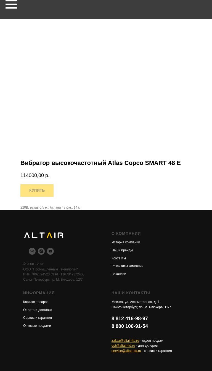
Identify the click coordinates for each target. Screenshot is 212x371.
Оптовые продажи (37, 326)
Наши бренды (122, 250)
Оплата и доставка (37, 310)
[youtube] (50, 253)
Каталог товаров (36, 302)
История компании (126, 242)
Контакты (119, 258)
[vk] (32, 253)
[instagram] (41, 253)
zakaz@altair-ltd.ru (125, 341)
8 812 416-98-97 (130, 318)
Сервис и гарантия (37, 318)
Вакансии (119, 274)
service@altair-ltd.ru (126, 351)
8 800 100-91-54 (130, 326)
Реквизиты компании (128, 266)
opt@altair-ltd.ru (123, 346)
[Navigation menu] (11, 4)
